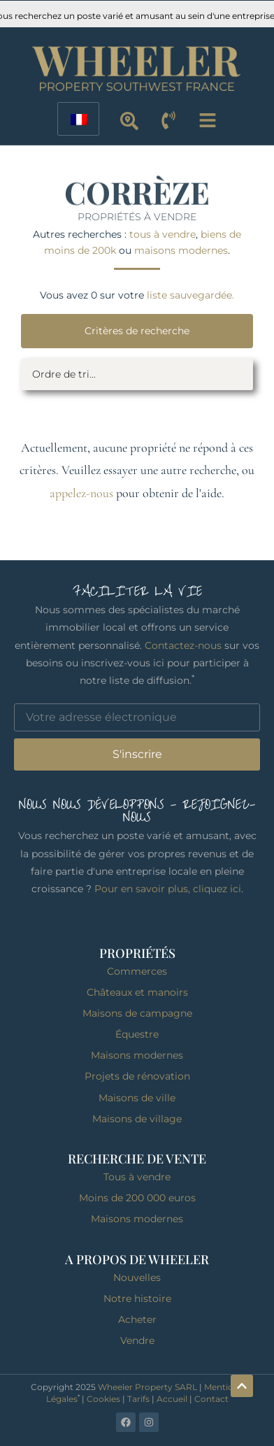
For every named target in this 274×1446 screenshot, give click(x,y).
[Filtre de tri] (137, 374)
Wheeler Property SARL (147, 1387)
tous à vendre (162, 234)
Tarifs (138, 1399)
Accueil (172, 1399)
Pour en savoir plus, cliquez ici (167, 888)
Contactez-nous (183, 645)
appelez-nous (81, 493)
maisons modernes (181, 250)
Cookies (103, 1399)
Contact (211, 1399)
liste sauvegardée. (190, 295)
